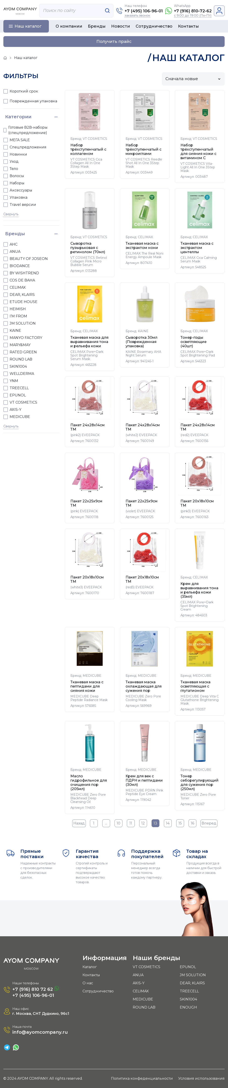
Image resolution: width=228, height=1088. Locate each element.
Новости (120, 26)
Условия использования (201, 1078)
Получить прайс (114, 41)
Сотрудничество (154, 26)
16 (192, 823)
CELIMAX (141, 991)
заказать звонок (137, 16)
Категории (18, 116)
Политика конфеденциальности (142, 1078)
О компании (69, 26)
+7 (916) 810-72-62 (193, 11)
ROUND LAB (144, 1007)
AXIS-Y (138, 983)
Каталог (90, 967)
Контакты (188, 26)
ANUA (138, 975)
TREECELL (189, 991)
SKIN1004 (188, 999)
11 (130, 823)
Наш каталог (28, 26)
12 (143, 823)
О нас (88, 983)
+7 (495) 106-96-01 (144, 11)
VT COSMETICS (146, 967)
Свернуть (10, 214)
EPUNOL (188, 967)
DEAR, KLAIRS (192, 983)
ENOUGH (188, 1007)
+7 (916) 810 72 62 (35, 989)
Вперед (209, 823)
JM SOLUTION (193, 975)
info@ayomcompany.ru (40, 1032)
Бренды (97, 26)
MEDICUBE (143, 999)
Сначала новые (181, 78)
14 (167, 823)
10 (118, 823)
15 (180, 823)
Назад (79, 823)
